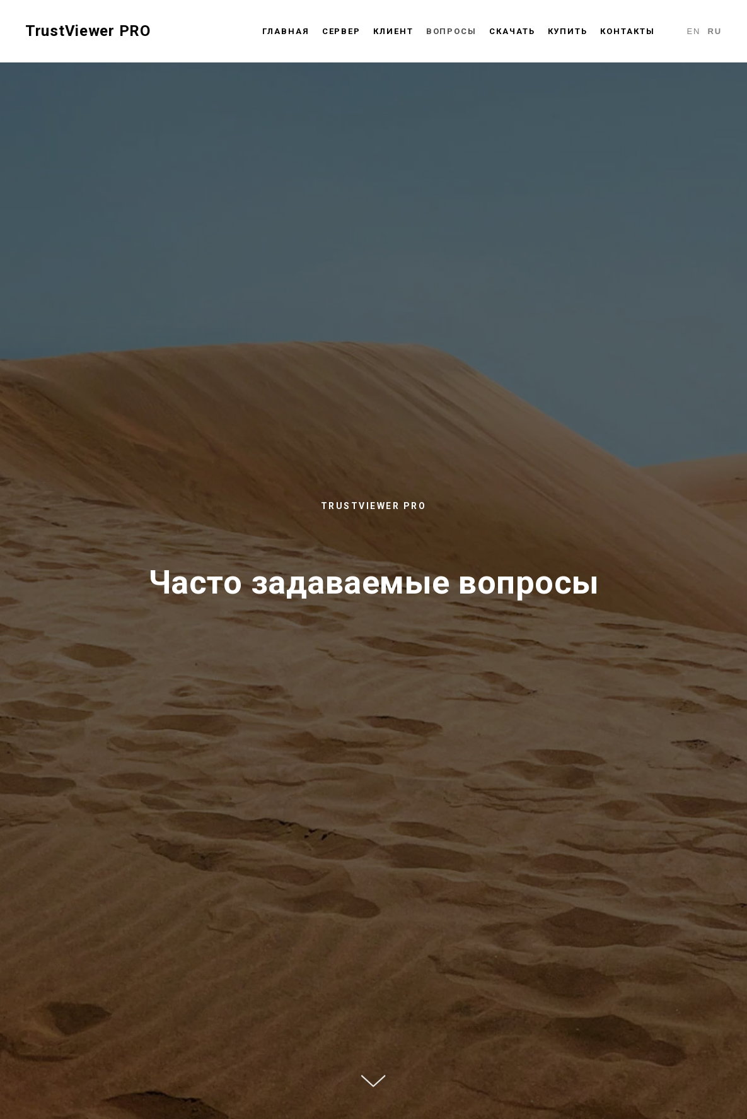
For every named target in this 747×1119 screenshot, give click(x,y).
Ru (714, 31)
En (693, 31)
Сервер (341, 31)
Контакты (627, 31)
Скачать (512, 31)
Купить (568, 31)
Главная (285, 31)
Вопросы (451, 31)
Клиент (393, 31)
